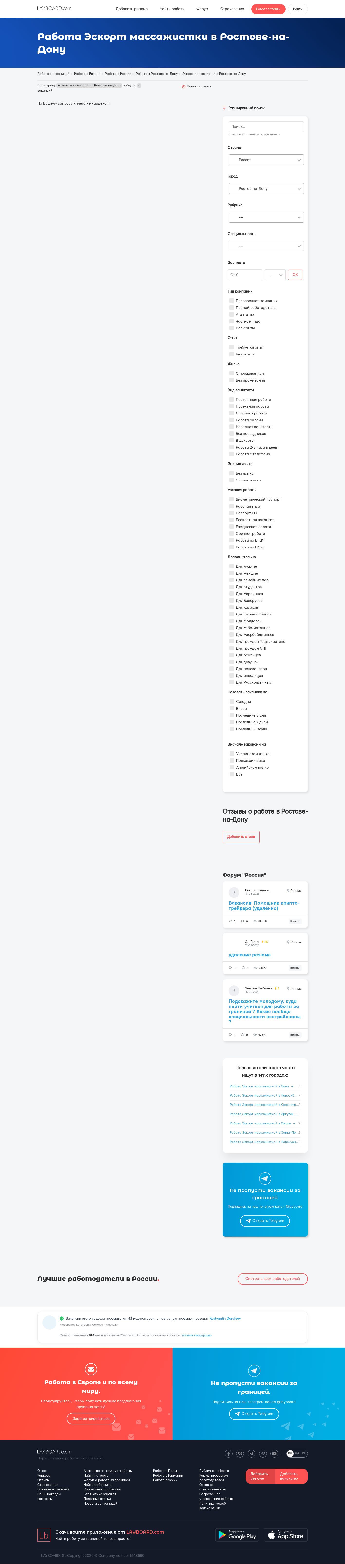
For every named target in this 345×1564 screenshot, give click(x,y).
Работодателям (268, 9)
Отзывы (43, 1480)
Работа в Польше (166, 1471)
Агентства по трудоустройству (108, 1471)
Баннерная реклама (53, 1489)
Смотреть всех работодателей (272, 1279)
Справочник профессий (102, 1489)
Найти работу (172, 9)
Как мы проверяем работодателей (213, 1478)
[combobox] (266, 159)
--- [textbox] (241, 217)
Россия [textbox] (245, 160)
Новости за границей (100, 1503)
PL (304, 1453)
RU (290, 1453)
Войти (298, 9)
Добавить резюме (132, 9)
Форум (202, 9)
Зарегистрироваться (91, 1418)
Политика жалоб (212, 1503)
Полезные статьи (97, 1499)
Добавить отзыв (241, 837)
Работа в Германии (168, 1475)
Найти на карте (96, 1475)
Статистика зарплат (100, 1494)
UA (297, 1453)
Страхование (232, 9)
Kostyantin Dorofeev (225, 1318)
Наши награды (49, 1494)
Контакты (44, 1499)
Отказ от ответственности (212, 1487)
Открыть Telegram (265, 1221)
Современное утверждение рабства (216, 1497)
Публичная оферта (214, 1471)
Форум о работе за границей (107, 1480)
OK (295, 275)
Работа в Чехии (165, 1480)
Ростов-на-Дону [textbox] (253, 189)
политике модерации (197, 1335)
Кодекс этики (209, 1508)
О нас (42, 1471)
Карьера (43, 1475)
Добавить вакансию (289, 1476)
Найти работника (98, 1485)
